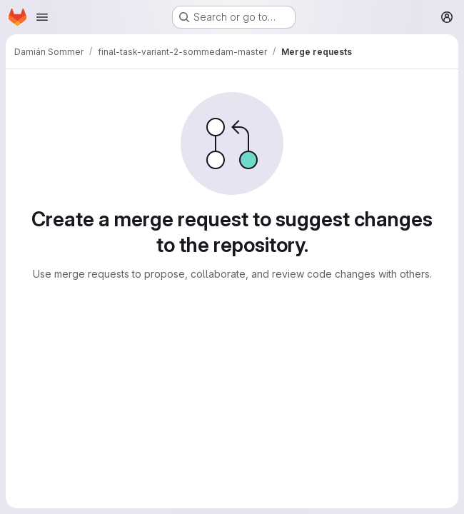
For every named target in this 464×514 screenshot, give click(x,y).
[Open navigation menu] (42, 17)
